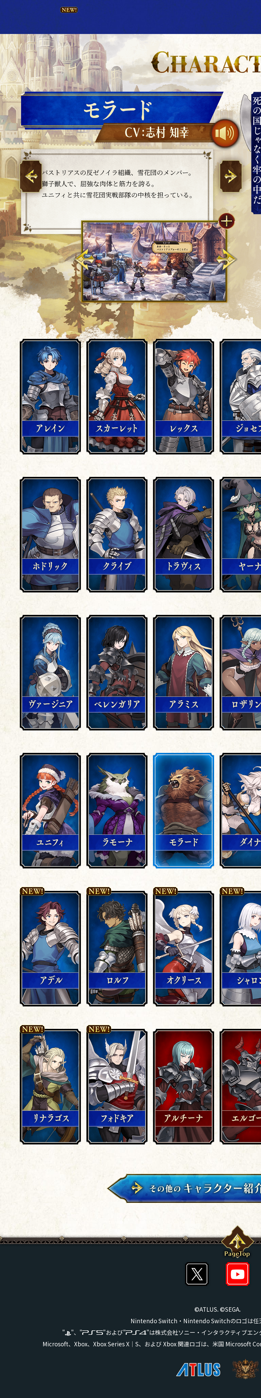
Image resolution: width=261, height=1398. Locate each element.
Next (226, 259)
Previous (84, 259)
